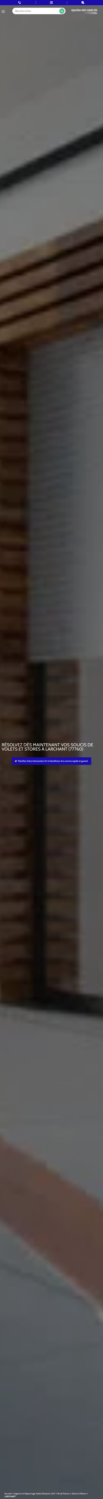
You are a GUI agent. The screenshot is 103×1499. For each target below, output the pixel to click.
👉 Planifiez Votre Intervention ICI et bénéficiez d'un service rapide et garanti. (51, 761)
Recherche (62, 11)
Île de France (63, 1493)
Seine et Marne (79, 1493)
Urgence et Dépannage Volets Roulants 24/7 (34, 1493)
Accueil (7, 1493)
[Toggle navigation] (3, 11)
